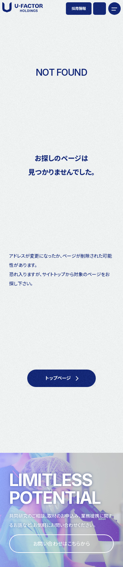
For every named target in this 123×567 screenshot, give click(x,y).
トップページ (58, 378)
